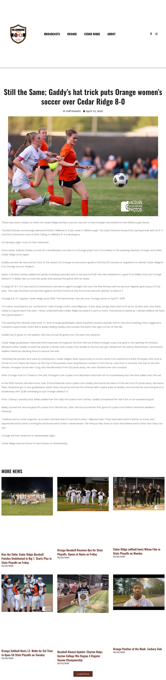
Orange (72, 33)
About (111, 33)
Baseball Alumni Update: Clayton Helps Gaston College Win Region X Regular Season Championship (79, 656)
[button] (83, 674)
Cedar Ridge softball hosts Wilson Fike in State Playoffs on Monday (136, 551)
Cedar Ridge (92, 33)
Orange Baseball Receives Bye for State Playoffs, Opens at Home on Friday (80, 552)
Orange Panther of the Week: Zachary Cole (137, 649)
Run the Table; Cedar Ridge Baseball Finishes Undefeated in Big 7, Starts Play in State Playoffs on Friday (26, 558)
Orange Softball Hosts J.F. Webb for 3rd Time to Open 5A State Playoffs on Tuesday (27, 653)
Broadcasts (52, 33)
